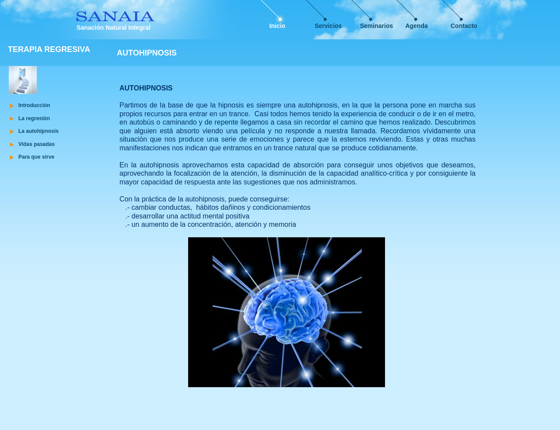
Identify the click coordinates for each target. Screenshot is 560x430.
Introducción (34, 105)
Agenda (416, 25)
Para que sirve (36, 157)
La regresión (34, 118)
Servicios (328, 25)
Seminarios (376, 25)
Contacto (464, 25)
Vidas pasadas (36, 144)
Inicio (278, 25)
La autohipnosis (38, 131)
